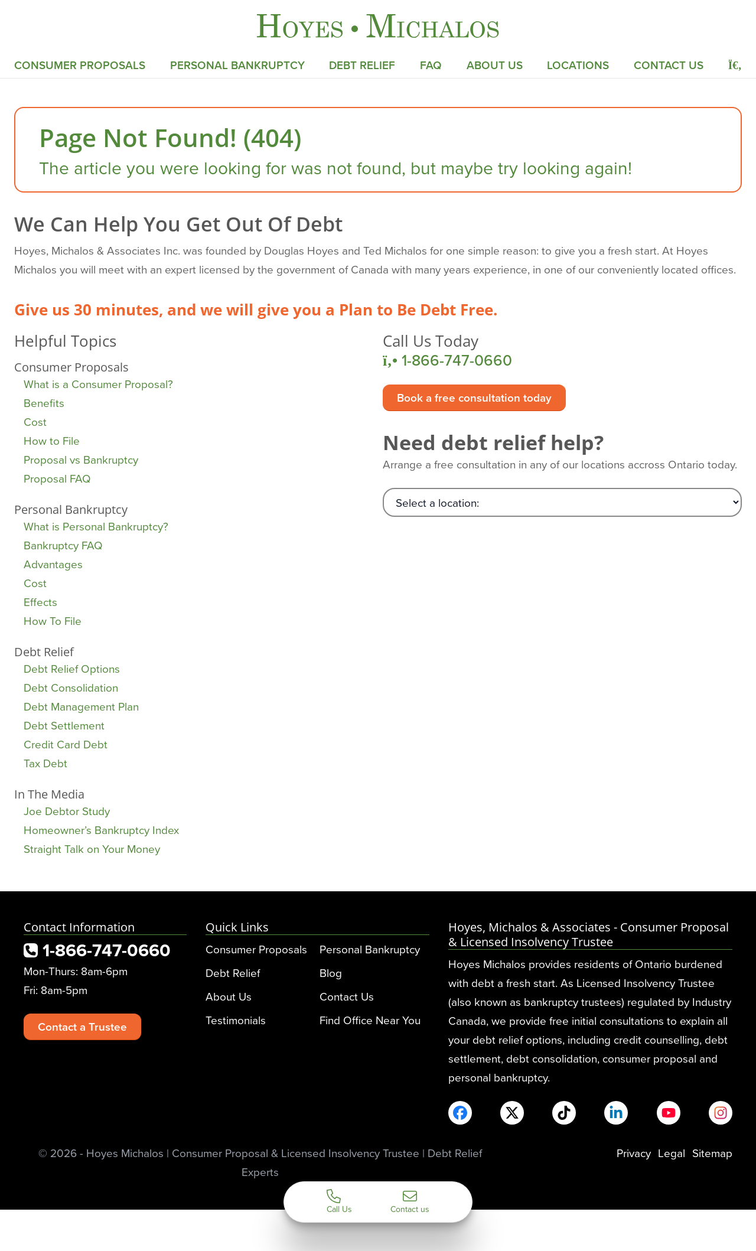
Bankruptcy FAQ (63, 545)
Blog (331, 972)
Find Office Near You (370, 1020)
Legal (671, 1153)
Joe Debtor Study (67, 811)
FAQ (431, 65)
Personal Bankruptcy (237, 65)
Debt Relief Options (72, 668)
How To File (53, 620)
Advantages (53, 564)
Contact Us (668, 65)
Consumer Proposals (79, 65)
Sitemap (712, 1153)
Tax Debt (45, 763)
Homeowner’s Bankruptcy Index (101, 830)
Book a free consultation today (474, 397)
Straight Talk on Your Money (92, 848)
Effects (40, 602)
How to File (52, 440)
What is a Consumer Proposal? (98, 384)
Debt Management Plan (81, 706)
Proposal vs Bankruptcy (81, 459)
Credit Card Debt (65, 744)
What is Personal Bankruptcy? (96, 526)
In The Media (49, 794)
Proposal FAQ (57, 478)
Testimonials (236, 1020)
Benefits (44, 403)
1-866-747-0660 (447, 360)
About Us (495, 65)
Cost (35, 421)
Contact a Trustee (82, 1026)
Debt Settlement (64, 725)
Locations (578, 65)
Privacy (634, 1153)
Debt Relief (362, 65)
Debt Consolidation (71, 687)
